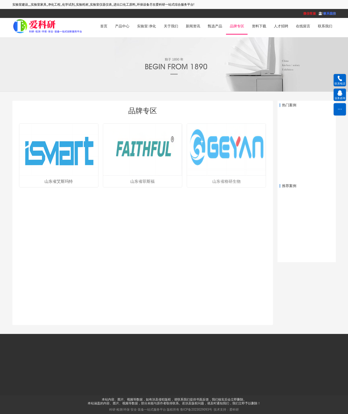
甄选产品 (215, 26)
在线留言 (303, 26)
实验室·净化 (146, 26)
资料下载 (259, 26)
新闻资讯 (193, 26)
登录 (323, 13)
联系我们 (325, 26)
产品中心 (122, 26)
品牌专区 (237, 26)
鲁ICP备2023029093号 (196, 409)
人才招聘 (281, 26)
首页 (103, 26)
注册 (333, 13)
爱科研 (234, 409)
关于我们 (171, 26)
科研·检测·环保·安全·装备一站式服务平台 (137, 409)
